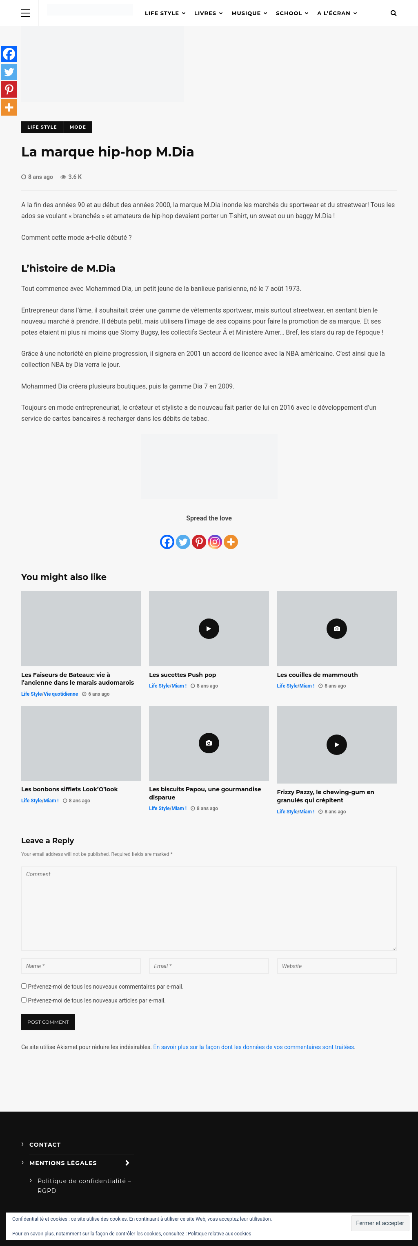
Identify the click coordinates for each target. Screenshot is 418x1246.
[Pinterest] (199, 537)
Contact (45, 1144)
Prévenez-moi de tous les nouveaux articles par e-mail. (96, 1000)
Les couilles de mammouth (317, 675)
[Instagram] (215, 537)
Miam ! (179, 686)
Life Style (162, 13)
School (289, 13)
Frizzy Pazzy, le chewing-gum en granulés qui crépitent (325, 796)
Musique (246, 13)
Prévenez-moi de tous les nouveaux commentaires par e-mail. (105, 986)
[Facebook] (167, 537)
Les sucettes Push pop (182, 675)
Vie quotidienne (61, 694)
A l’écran (333, 13)
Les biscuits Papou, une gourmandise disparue (205, 793)
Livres (205, 13)
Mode (78, 127)
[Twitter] (183, 537)
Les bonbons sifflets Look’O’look (69, 789)
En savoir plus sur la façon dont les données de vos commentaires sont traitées (253, 1047)
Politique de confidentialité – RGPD (84, 1186)
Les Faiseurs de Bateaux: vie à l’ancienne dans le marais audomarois (77, 679)
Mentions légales (63, 1163)
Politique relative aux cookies (219, 1234)
